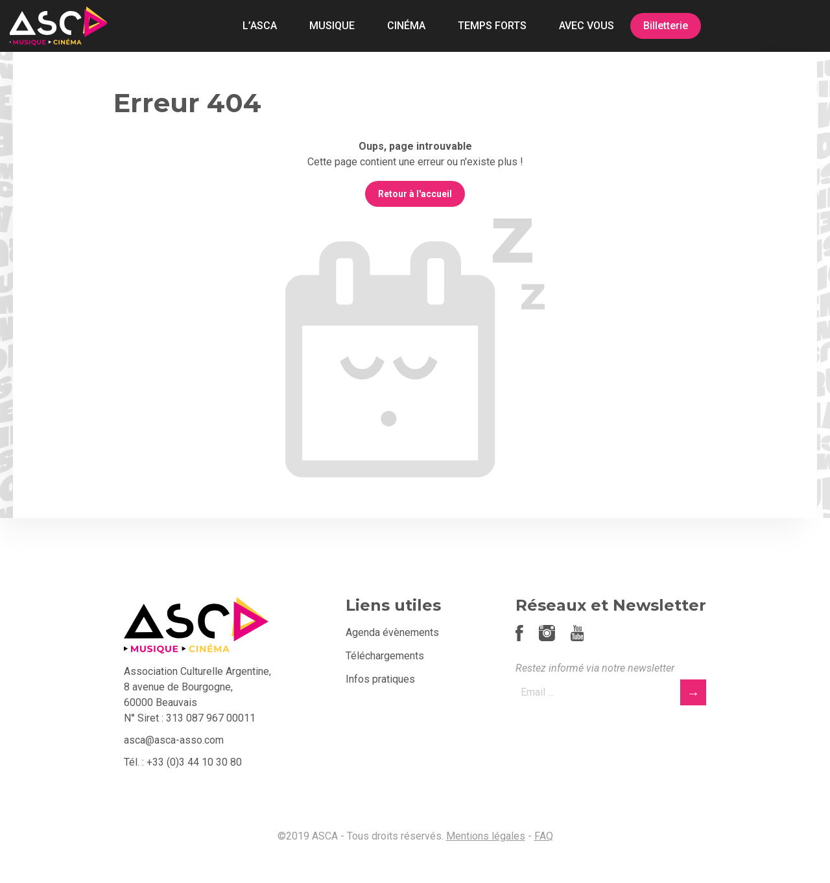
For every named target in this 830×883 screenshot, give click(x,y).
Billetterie (665, 25)
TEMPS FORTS (492, 25)
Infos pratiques (380, 679)
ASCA (58, 25)
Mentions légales (485, 836)
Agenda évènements (392, 632)
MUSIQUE (332, 25)
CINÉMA (406, 25)
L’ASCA (260, 25)
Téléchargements (385, 656)
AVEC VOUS (586, 25)
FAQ (543, 836)
